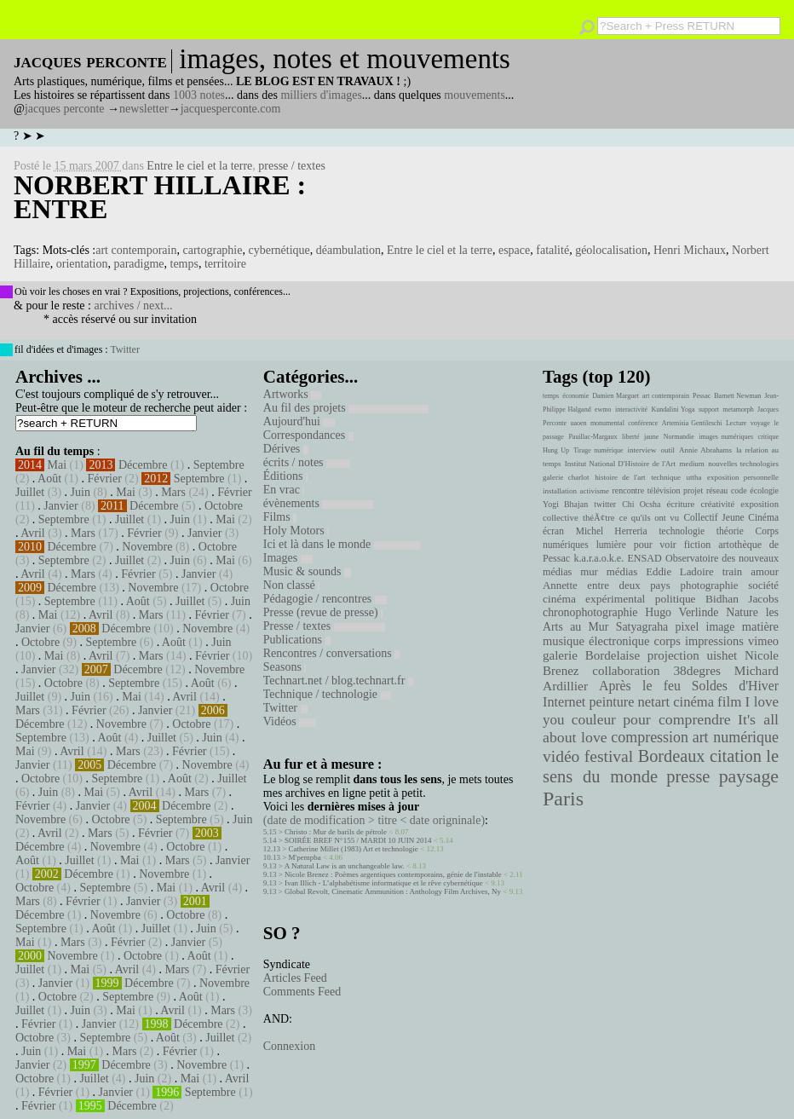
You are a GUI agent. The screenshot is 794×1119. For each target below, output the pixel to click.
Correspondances (308, 435)
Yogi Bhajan (565, 504)
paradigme (138, 263)
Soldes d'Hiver (735, 685)
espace (514, 250)
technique (666, 477)
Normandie (679, 437)
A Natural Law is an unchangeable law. (345, 866)
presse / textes (291, 165)
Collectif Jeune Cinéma (731, 517)
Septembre (219, 465)
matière (760, 626)
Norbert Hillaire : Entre (160, 197)
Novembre (147, 546)
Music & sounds (307, 571)
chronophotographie (590, 612)
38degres (697, 670)
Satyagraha (642, 626)
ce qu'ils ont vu (649, 517)
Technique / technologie (327, 694)
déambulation (348, 250)
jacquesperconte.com (231, 108)
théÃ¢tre (599, 517)
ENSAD (644, 558)
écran (553, 531)
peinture (611, 702)
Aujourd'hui (299, 421)
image (720, 626)
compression (649, 737)
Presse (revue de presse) (323, 612)
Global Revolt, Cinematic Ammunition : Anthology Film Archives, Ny (393, 891)
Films (279, 516)
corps (667, 641)
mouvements (474, 95)
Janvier (60, 505)
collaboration (625, 671)
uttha (694, 477)
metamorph (737, 409)
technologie (682, 531)
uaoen (578, 423)
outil (668, 450)
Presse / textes (324, 626)
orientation (82, 263)
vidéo (561, 756)
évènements (318, 503)
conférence (643, 423)
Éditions (285, 476)
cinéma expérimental (594, 598)
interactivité (631, 409)
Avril (32, 533)
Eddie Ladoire (680, 572)
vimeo (763, 641)
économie (575, 396)
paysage (749, 776)
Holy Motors (296, 530)
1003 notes (199, 95)
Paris (563, 798)
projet (693, 490)
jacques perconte (65, 108)
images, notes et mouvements (344, 58)
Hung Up (556, 450)
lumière (611, 544)
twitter (605, 504)
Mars (173, 492)
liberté (630, 437)
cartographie (212, 250)
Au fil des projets (346, 407)
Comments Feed (302, 991)
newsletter (144, 108)
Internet (564, 702)
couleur (594, 720)
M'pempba (305, 857)
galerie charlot (566, 477)
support (709, 409)
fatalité (552, 250)
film (729, 702)
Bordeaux (671, 756)
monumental (607, 423)
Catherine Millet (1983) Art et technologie (353, 849)
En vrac (284, 489)
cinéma (693, 702)
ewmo (603, 409)
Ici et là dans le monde (341, 544)
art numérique (736, 737)
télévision (664, 490)
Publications (297, 639)
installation (560, 491)
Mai (57, 465)
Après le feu (640, 685)
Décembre (143, 465)
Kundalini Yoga (673, 409)
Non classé (291, 585)
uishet (721, 655)
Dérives (285, 448)
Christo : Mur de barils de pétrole (336, 832)
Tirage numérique (598, 450)
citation (736, 756)
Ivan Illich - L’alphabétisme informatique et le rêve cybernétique (384, 883)
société (763, 585)
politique (675, 598)
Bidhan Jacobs (742, 598)
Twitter (124, 349)
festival (608, 756)
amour (765, 572)
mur (589, 572)
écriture (681, 504)
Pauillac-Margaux (592, 437)
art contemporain (135, 250)
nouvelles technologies (743, 463)
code (739, 490)
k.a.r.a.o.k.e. (598, 558)
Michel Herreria (611, 531)
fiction (697, 545)
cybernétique (278, 250)
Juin (80, 492)
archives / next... (133, 305)
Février (104, 478)
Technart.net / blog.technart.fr (338, 680)
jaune (651, 437)
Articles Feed (295, 978)
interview (642, 450)
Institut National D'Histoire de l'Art (620, 463)
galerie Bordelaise (591, 655)
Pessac (702, 396)
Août (49, 478)
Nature (742, 612)
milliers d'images (320, 95)
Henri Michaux (689, 250)
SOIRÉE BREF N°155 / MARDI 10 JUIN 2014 (358, 840)
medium (691, 463)
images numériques (726, 437)
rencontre (629, 490)
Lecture (736, 423)
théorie (730, 531)
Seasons (285, 666)
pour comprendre (677, 719)
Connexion (289, 1046)
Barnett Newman (737, 396)
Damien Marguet (615, 396)
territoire (225, 263)
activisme (594, 491)
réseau (717, 490)
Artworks (292, 394)
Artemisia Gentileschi (692, 423)
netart (653, 702)
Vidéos (289, 721)
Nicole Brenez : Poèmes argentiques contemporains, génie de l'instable (393, 874)
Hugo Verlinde (681, 612)
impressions (714, 641)
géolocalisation (611, 250)
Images (288, 557)
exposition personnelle (743, 477)
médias (622, 572)
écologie (764, 490)
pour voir (655, 545)
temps (184, 263)
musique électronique (596, 641)
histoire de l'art (620, 477)
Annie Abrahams (705, 450)
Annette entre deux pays (606, 585)
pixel (687, 626)
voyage (760, 423)
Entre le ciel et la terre (199, 165)
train (732, 572)
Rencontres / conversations (331, 653)
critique (768, 437)
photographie (710, 585)
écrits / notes (306, 462)
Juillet (29, 492)
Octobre (223, 505)
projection (673, 655)
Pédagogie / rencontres (325, 598)
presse (688, 776)
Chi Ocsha (641, 504)
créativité (717, 504)
